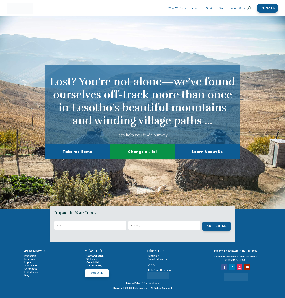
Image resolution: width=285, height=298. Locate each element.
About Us (236, 8)
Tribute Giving (94, 265)
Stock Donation (95, 255)
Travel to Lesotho (157, 259)
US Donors (92, 259)
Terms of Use (151, 282)
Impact (195, 8)
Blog (26, 275)
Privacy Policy (133, 282)
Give (221, 8)
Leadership (30, 255)
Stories (210, 8)
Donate (267, 8)
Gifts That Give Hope (159, 270)
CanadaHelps (94, 262)
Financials (29, 259)
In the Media (31, 271)
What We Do (175, 8)
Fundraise (153, 255)
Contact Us (30, 268)
